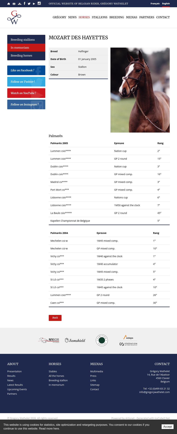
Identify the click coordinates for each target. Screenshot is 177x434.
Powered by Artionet (123, 418)
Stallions (99, 17)
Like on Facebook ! (27, 71)
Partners (146, 17)
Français (155, 3)
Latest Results (15, 384)
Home (8, 4)
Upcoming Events (17, 389)
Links (93, 380)
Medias (131, 17)
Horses (84, 17)
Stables (53, 371)
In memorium (56, 384)
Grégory (59, 17)
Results (11, 375)
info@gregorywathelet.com (154, 392)
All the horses (56, 375)
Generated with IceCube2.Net (153, 418)
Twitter (29, 4)
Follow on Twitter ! (27, 82)
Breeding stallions (23, 39)
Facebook (24, 3)
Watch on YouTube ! (27, 93)
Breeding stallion (58, 380)
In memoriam (20, 47)
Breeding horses (21, 55)
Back (55, 317)
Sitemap (19, 4)
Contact (14, 4)
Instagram (39, 3)
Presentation (14, 371)
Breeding (116, 17)
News (72, 17)
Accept (167, 426)
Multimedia (96, 371)
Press (93, 375)
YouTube (34, 4)
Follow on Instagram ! (27, 105)
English (166, 3)
